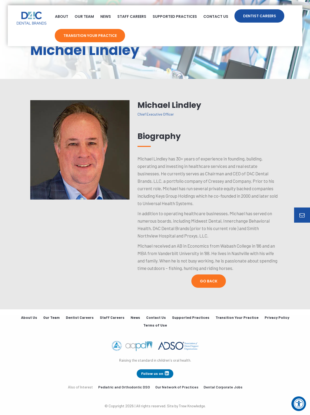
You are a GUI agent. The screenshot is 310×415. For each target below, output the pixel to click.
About (61, 16)
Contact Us (215, 16)
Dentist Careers (259, 16)
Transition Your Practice (90, 35)
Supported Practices (175, 16)
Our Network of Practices (176, 387)
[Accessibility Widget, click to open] (298, 403)
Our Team (84, 16)
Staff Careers (131, 16)
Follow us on (155, 373)
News (105, 16)
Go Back (208, 281)
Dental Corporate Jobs (223, 387)
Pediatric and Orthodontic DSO (124, 387)
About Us (29, 317)
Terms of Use (155, 325)
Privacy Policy (277, 317)
